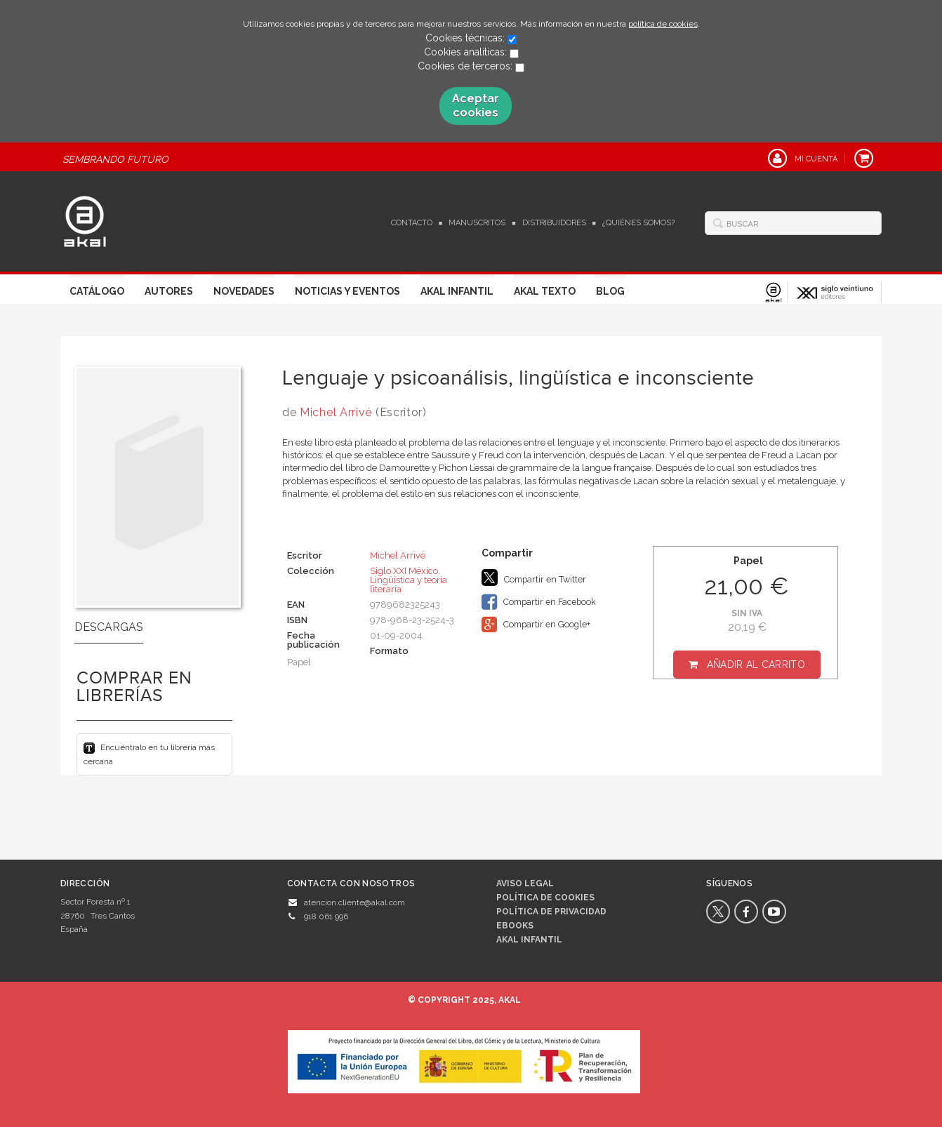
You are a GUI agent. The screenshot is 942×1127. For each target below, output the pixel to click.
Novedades (243, 291)
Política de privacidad (551, 911)
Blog (610, 291)
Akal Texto (545, 291)
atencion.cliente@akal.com (354, 902)
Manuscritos (477, 222)
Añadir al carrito (756, 664)
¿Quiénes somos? (638, 222)
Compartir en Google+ (536, 624)
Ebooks (514, 926)
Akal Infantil (456, 291)
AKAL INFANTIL (529, 940)
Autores (169, 291)
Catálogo (96, 291)
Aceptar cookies (475, 105)
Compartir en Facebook (539, 602)
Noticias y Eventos (347, 291)
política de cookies (663, 24)
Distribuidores (554, 222)
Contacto (411, 222)
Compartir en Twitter (534, 577)
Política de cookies (545, 897)
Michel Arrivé (336, 412)
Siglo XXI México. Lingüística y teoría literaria (408, 580)
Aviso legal (525, 883)
